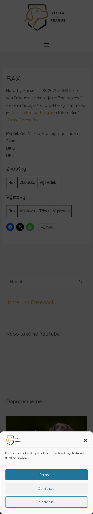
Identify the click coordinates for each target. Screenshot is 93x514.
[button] (85, 440)
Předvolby (46, 502)
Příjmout (46, 474)
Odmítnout (46, 488)
